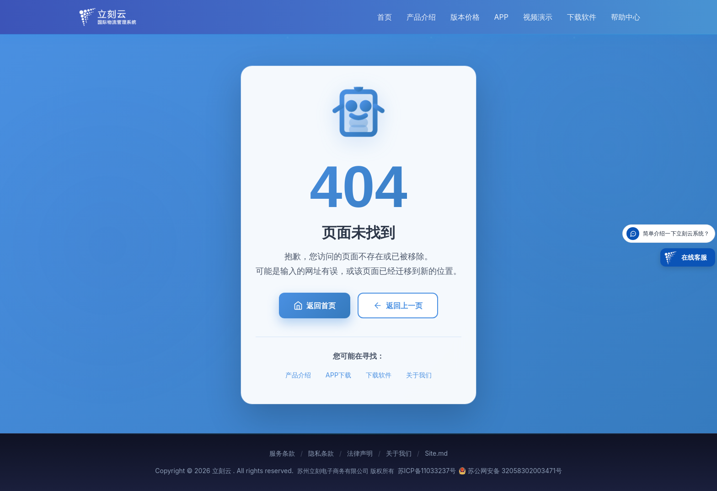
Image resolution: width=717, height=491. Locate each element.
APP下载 (338, 375)
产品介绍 (421, 17)
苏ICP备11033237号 (427, 471)
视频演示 (537, 17)
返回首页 (315, 305)
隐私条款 (321, 453)
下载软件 (581, 17)
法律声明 (360, 453)
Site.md (436, 453)
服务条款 (282, 453)
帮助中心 (625, 17)
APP (501, 17)
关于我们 (419, 375)
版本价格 (465, 17)
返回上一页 (398, 305)
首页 (384, 17)
